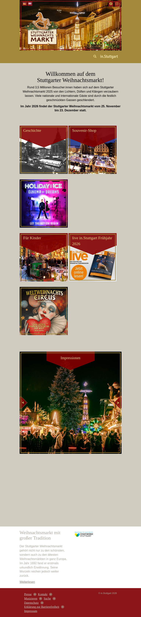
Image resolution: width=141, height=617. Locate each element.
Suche (47, 598)
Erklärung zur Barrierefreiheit (41, 606)
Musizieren (30, 598)
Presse (28, 594)
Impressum (30, 611)
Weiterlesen (27, 582)
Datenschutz (31, 602)
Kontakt (43, 594)
